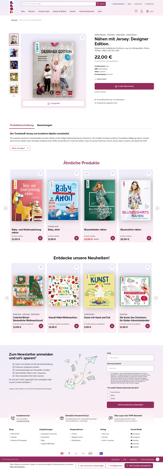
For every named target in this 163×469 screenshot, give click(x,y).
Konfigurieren (116, 466)
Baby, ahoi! (54, 229)
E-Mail (109, 353)
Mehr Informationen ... (18, 467)
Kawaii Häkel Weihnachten (63, 317)
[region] (47, 71)
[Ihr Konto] (141, 11)
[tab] (22, 126)
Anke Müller (111, 34)
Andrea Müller (120, 34)
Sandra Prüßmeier (100, 34)
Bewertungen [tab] (44, 125)
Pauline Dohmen (131, 34)
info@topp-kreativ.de (23, 421)
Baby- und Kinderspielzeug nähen (26, 231)
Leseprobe (53, 103)
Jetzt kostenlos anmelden (130, 405)
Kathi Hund (26, 314)
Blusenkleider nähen (95, 229)
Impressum (133, 459)
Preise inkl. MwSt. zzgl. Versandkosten (106, 61)
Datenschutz (115, 459)
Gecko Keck (123, 314)
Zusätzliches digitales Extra (107, 103)
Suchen (101, 4)
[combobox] (58, 4)
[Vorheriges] (14, 32)
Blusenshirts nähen (130, 229)
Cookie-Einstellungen (147, 459)
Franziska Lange (53, 226)
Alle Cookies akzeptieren (140, 466)
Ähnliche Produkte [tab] (81, 162)
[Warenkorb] (150, 11)
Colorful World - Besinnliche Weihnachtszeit (28, 319)
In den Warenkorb (124, 86)
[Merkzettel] (136, 11)
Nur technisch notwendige (92, 466)
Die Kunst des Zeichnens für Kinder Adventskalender (135, 319)
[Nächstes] (14, 96)
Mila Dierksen (35, 314)
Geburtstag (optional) (114, 363)
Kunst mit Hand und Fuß (97, 317)
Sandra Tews (17, 314)
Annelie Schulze (89, 314)
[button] (20, 148)
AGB (124, 459)
